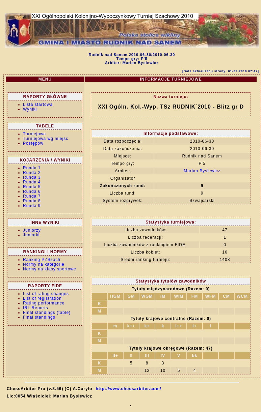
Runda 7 (32, 196)
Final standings (39, 317)
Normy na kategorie (43, 264)
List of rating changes (46, 293)
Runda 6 (32, 191)
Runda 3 (32, 177)
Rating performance (43, 303)
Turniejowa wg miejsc (45, 138)
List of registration (42, 298)
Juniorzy (32, 230)
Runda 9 (32, 205)
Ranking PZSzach (41, 259)
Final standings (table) (47, 312)
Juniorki (31, 235)
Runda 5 (32, 186)
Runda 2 (32, 172)
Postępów (33, 143)
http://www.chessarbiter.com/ (128, 388)
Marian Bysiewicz (202, 171)
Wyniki (30, 109)
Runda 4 (32, 182)
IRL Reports (35, 307)
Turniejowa (34, 133)
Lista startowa (38, 104)
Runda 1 (32, 168)
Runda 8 (32, 201)
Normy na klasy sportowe (49, 269)
